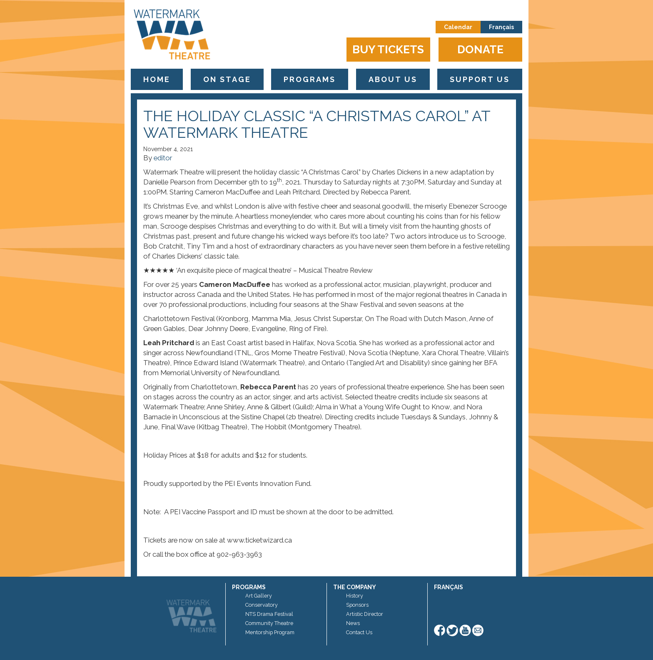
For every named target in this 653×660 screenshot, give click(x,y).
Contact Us (359, 632)
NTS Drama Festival (269, 614)
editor (163, 158)
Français (501, 27)
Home (156, 79)
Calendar (458, 27)
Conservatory (261, 605)
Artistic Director (364, 614)
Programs (310, 79)
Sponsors (357, 605)
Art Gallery (258, 596)
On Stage (227, 79)
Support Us (480, 79)
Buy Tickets (388, 49)
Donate (480, 49)
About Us (393, 79)
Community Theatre (269, 623)
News (353, 623)
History (354, 596)
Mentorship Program (269, 632)
